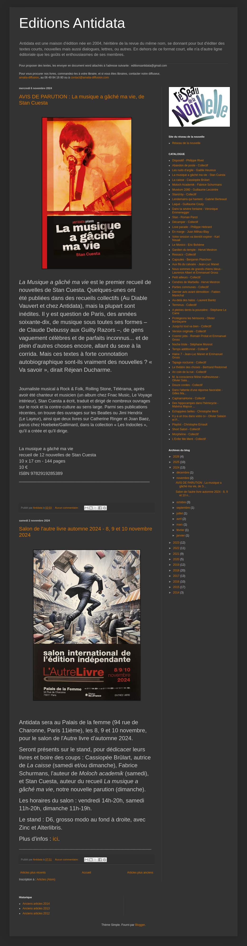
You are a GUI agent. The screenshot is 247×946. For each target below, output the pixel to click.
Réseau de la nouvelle (186, 143)
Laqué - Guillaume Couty (188, 204)
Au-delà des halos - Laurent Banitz (194, 300)
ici (55, 838)
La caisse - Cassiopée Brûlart (190, 180)
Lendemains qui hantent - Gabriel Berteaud (199, 199)
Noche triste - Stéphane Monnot (192, 344)
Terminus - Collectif (184, 305)
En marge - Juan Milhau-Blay (190, 231)
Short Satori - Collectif (186, 429)
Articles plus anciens (140, 872)
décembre (183, 472)
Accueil (86, 872)
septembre (183, 507)
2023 (176, 542)
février (180, 530)
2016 (176, 581)
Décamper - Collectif (185, 222)
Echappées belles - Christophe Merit (195, 411)
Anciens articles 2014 (36, 903)
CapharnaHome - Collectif (188, 398)
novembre (183, 478)
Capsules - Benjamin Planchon (191, 259)
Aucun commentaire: (67, 507)
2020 (176, 559)
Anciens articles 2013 (36, 908)
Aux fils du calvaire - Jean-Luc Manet (195, 264)
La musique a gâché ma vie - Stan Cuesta (198, 175)
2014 (176, 592)
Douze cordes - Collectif (187, 385)
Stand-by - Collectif (184, 194)
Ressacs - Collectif (184, 254)
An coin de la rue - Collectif (189, 372)
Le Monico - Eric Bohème (188, 244)
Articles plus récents (33, 872)
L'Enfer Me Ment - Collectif (189, 439)
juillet (180, 513)
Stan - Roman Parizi (185, 217)
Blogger (140, 925)
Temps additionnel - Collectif (190, 349)
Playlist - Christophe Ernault (189, 424)
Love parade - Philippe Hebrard (192, 227)
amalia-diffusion (29, 77)
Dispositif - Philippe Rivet (188, 160)
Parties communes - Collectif (190, 287)
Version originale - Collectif (189, 331)
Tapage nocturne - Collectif (189, 362)
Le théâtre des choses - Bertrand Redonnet (199, 367)
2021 (176, 553)
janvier (181, 535)
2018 (176, 570)
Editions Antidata (72, 23)
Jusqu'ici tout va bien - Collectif (191, 326)
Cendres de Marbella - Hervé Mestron (196, 282)
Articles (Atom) (46, 879)
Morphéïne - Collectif (185, 434)
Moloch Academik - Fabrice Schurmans (197, 184)
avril (179, 519)
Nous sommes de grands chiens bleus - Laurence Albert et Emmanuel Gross (197, 270)
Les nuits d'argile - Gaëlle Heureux (194, 170)
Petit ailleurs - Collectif (186, 277)
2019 (176, 564)
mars (180, 524)
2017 (176, 576)
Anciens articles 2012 (36, 913)
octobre (181, 502)
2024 (176, 467)
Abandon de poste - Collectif (190, 165)
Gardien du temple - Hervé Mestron (194, 249)
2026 (176, 456)
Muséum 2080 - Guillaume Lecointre (195, 189)
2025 (176, 462)
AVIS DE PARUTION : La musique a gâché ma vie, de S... (199, 484)
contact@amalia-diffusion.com (90, 77)
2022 (176, 548)
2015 (176, 587)
